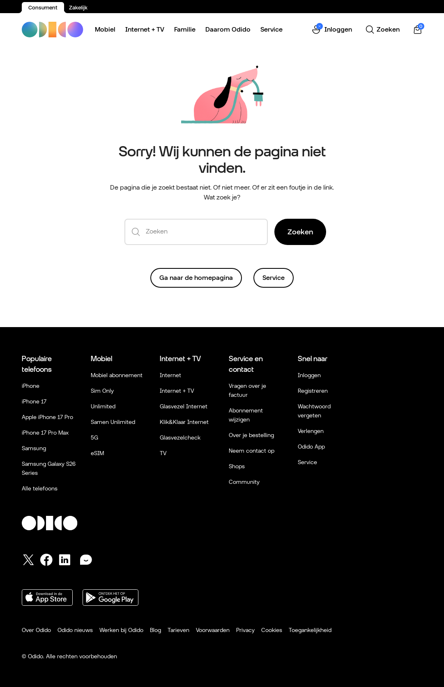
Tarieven (178, 630)
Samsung (34, 448)
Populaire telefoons (37, 363)
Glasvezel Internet (183, 406)
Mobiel (105, 29)
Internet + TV (144, 29)
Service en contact (246, 363)
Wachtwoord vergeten (314, 411)
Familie (185, 29)
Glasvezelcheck (180, 437)
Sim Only (102, 390)
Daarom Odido (228, 29)
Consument (43, 8)
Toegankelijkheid (310, 630)
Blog (155, 630)
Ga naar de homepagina (196, 278)
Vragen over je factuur (247, 390)
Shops (237, 466)
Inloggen (309, 375)
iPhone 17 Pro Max (45, 432)
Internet (170, 375)
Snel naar (312, 358)
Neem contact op (251, 450)
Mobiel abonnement (117, 375)
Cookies (271, 630)
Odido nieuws (75, 630)
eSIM (97, 453)
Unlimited (103, 406)
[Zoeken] (382, 29)
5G (94, 437)
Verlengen (311, 431)
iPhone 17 (34, 401)
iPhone (30, 385)
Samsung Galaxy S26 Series (49, 468)
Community (244, 482)
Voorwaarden (213, 630)
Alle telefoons (40, 488)
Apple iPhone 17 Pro (47, 417)
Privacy (245, 630)
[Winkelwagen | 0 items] (418, 30)
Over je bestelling (251, 435)
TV (163, 453)
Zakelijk (78, 8)
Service (271, 29)
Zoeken (300, 231)
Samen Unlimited (113, 422)
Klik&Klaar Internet (184, 422)
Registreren (313, 390)
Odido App (311, 446)
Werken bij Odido (121, 630)
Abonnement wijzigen (246, 415)
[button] (331, 30)
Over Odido (36, 630)
